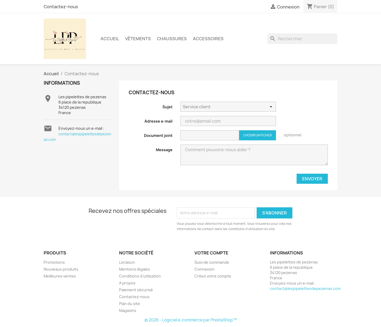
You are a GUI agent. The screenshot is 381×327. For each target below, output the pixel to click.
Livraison (127, 262)
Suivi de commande (211, 262)
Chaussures (172, 39)
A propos (127, 282)
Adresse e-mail (158, 121)
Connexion (204, 269)
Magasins (127, 310)
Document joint (158, 135)
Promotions (54, 262)
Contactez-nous (61, 7)
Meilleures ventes (60, 276)
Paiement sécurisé (136, 289)
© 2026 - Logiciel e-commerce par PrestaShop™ (190, 320)
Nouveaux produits (61, 269)
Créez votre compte (212, 276)
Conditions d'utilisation (140, 276)
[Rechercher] (302, 38)
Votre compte (211, 253)
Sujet (167, 106)
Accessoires (208, 39)
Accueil (110, 39)
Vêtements (138, 39)
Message (164, 149)
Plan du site (129, 303)
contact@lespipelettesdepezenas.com (305, 288)
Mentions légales (134, 269)
